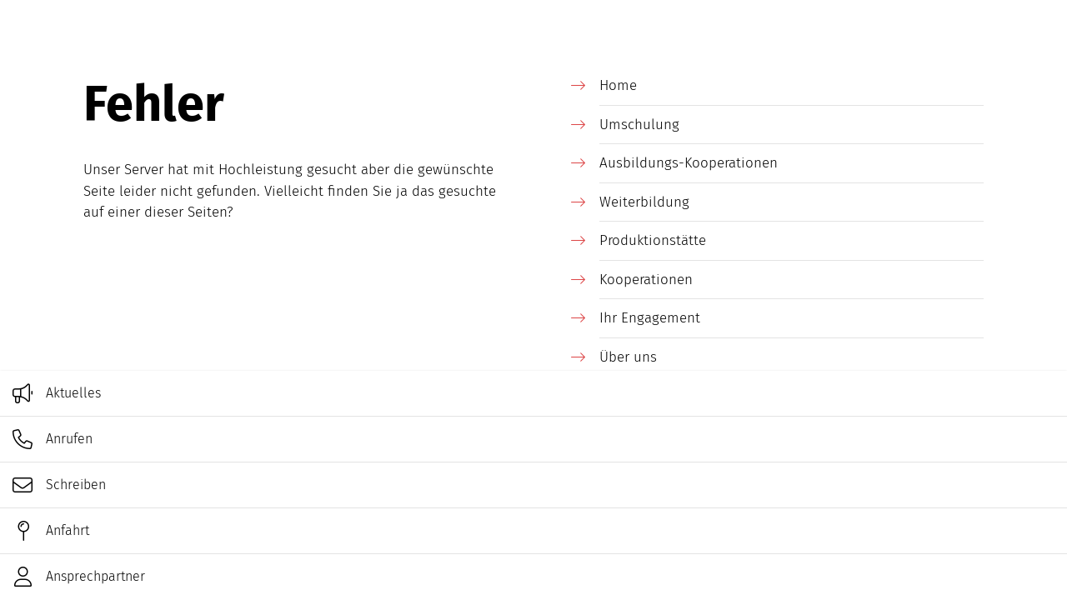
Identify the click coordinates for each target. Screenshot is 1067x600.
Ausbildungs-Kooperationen (688, 163)
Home (618, 85)
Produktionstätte (652, 240)
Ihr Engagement (649, 318)
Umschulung (639, 124)
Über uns (628, 357)
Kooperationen (646, 279)
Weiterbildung (644, 202)
